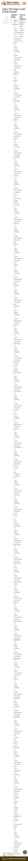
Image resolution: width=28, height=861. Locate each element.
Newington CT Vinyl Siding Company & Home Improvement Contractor (18, 706)
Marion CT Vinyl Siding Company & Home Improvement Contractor (18, 611)
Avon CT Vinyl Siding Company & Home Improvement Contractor (18, 51)
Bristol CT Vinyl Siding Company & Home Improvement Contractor (18, 128)
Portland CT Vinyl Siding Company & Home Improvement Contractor (18, 783)
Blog (15, 99)
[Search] (21, 41)
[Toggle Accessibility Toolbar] (25, 852)
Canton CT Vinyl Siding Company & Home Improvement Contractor (18, 184)
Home (15, 513)
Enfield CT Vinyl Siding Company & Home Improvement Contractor (18, 333)
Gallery (16, 370)
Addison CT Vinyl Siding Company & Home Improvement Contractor (18, 33)
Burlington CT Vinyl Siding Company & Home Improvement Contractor (18, 165)
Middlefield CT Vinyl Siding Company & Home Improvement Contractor (18, 648)
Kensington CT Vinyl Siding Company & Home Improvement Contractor (18, 534)
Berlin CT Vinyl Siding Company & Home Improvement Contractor (18, 89)
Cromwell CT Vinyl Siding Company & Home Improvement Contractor (18, 213)
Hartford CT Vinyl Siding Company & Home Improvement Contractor (18, 484)
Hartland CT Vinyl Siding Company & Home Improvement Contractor (18, 503)
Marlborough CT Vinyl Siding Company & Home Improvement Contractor (18, 629)
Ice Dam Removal (16, 522)
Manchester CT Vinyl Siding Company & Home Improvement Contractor (18, 553)
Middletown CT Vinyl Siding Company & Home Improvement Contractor (18, 667)
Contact (16, 202)
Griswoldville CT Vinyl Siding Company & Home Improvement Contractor (18, 455)
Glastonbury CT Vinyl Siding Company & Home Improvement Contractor (18, 381)
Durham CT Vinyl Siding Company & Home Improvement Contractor (18, 232)
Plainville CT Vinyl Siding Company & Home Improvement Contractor (18, 756)
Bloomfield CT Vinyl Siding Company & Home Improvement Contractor (18, 109)
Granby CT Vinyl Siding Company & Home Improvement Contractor (18, 418)
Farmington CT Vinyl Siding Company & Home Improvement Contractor (18, 352)
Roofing (16, 847)
